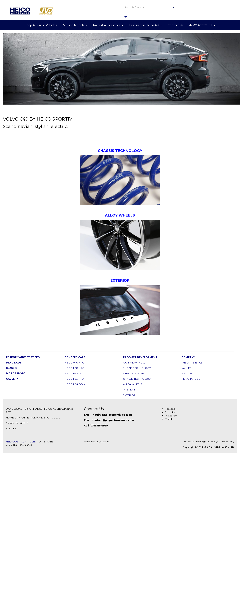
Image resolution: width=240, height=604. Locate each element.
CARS (50, 441)
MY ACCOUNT (202, 25)
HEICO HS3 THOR (75, 378)
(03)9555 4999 (99, 425)
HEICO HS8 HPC (74, 367)
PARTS (41, 441)
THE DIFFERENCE (192, 362)
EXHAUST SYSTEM (133, 373)
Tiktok (169, 418)
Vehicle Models (75, 25)
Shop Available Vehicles (41, 25)
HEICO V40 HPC (74, 362)
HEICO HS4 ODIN (75, 384)
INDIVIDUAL (14, 362)
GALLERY (12, 378)
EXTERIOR (129, 395)
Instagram (171, 415)
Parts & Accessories (108, 25)
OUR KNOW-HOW (134, 362)
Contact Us (175, 25)
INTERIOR (129, 389)
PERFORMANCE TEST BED (23, 357)
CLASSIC (11, 367)
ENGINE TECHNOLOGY (137, 367)
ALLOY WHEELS (132, 384)
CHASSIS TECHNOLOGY (137, 378)
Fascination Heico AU (145, 25)
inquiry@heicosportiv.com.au (112, 414)
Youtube (170, 412)
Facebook (170, 408)
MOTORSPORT (16, 373)
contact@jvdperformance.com (113, 420)
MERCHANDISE (191, 378)
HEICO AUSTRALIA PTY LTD (21, 441)
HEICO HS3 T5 (73, 373)
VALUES (186, 367)
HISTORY (187, 373)
